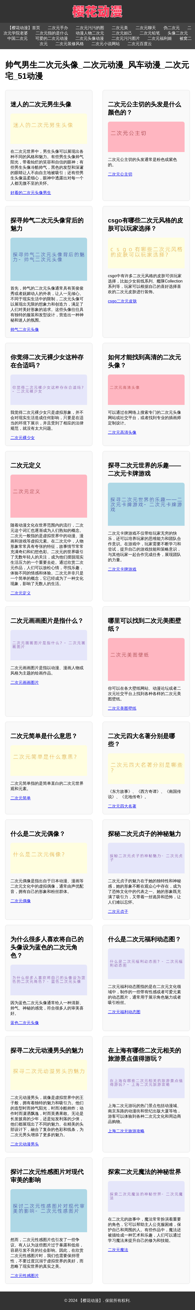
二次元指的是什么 (52, 33)
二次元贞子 (118, 911)
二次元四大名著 (122, 806)
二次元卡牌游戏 (122, 569)
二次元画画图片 (24, 682)
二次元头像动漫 (89, 38)
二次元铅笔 (150, 33)
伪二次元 (172, 28)
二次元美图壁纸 (122, 708)
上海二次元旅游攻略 (126, 1131)
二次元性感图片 (24, 1276)
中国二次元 (17, 38)
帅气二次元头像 (24, 329)
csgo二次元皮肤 (122, 301)
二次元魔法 (118, 1250)
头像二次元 (178, 33)
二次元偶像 (20, 901)
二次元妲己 (122, 33)
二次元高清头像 (122, 432)
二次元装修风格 (69, 44)
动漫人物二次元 (90, 33)
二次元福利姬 (160, 38)
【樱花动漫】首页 (24, 28)
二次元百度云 (139, 44)
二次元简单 (20, 798)
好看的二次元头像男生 (30, 193)
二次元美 (120, 28)
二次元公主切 (120, 174)
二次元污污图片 (125, 38)
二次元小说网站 (105, 44)
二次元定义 (20, 593)
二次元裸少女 (22, 438)
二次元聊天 (146, 28)
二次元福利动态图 (124, 1012)
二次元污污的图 (90, 28)
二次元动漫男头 (24, 1144)
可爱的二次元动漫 (51, 38)
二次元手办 (58, 28)
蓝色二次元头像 (24, 1023)
